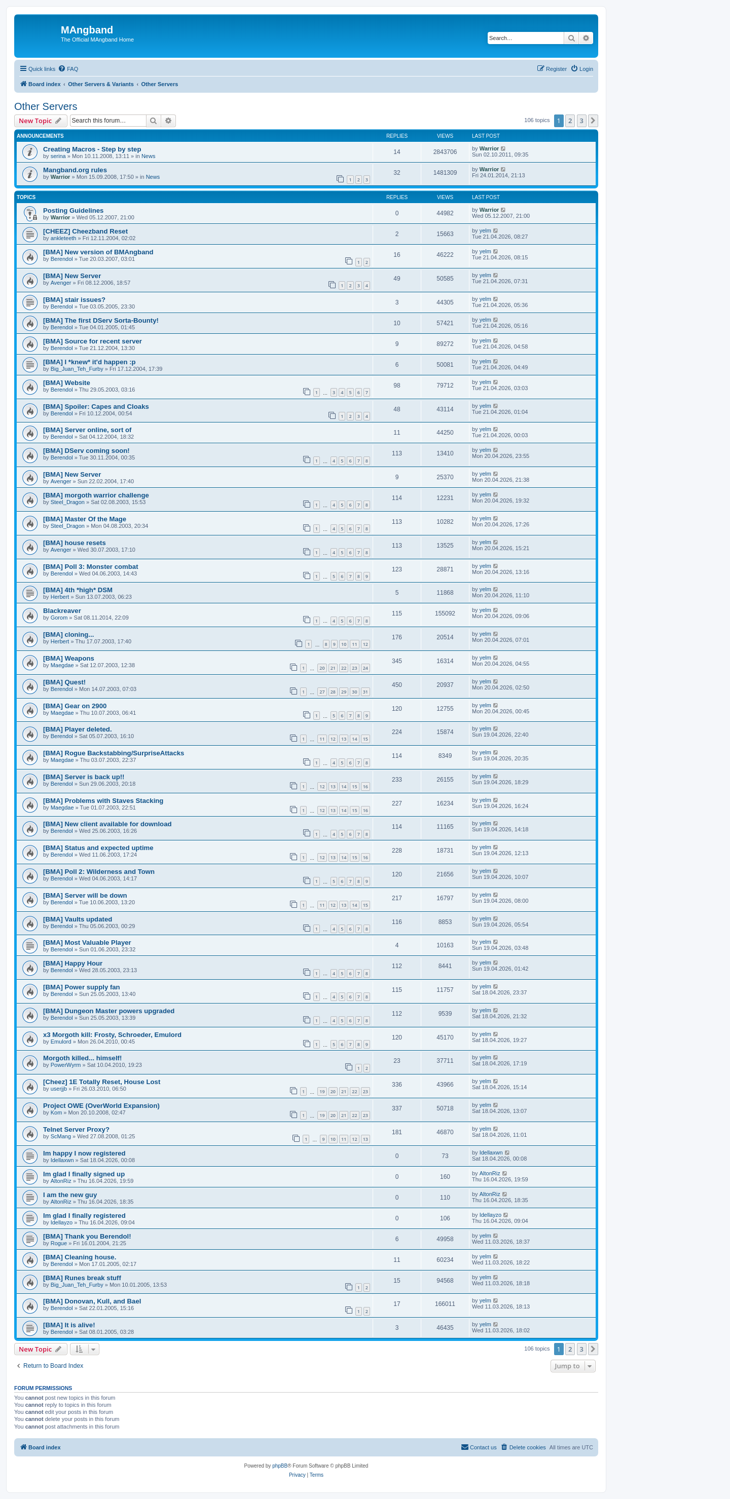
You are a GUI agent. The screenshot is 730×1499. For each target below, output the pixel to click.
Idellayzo (61, 1222)
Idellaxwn (62, 1160)
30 (354, 691)
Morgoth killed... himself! (82, 1058)
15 (365, 739)
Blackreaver (62, 610)
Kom (56, 1112)
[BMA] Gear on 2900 (74, 706)
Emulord (61, 1042)
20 (321, 668)
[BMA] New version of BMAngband (98, 252)
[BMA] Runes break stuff (82, 1278)
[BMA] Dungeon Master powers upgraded (108, 1011)
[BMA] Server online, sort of (87, 430)
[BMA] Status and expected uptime (98, 848)
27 (321, 691)
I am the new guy (70, 1195)
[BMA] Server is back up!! (84, 777)
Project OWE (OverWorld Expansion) (101, 1105)
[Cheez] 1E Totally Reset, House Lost (101, 1082)
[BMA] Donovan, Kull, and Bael (92, 1301)
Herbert (60, 597)
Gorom (59, 617)
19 (321, 1091)
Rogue (59, 1243)
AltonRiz (61, 1181)
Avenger (61, 283)
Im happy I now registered (84, 1153)
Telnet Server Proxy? (76, 1129)
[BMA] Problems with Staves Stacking (103, 800)
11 (354, 644)
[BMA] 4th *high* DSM (78, 590)
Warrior (489, 148)
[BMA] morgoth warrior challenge (96, 495)
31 (365, 691)
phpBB (279, 1466)
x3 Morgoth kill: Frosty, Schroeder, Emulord (112, 1035)
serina (58, 156)
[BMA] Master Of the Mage (84, 519)
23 (354, 668)
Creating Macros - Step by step (92, 149)
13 (343, 739)
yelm (485, 230)
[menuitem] (68, 69)
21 (333, 668)
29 (343, 691)
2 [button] (570, 120)
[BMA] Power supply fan (81, 987)
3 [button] (581, 120)
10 (343, 644)
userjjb (59, 1089)
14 (354, 739)
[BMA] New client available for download (107, 824)
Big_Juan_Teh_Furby (77, 369)
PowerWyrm (66, 1065)
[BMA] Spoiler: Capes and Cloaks (96, 406)
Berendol (62, 259)
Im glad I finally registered (84, 1215)
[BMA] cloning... (68, 634)
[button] (593, 120)
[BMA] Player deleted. (77, 729)
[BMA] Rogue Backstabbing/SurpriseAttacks (113, 753)
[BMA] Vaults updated (77, 919)
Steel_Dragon (68, 502)
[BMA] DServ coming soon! (86, 450)
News (148, 156)
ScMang (61, 1136)
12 (365, 644)
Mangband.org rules (75, 170)
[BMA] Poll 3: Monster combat (90, 566)
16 (365, 786)
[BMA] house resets (74, 543)
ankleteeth (64, 238)
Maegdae (62, 665)
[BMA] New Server (72, 276)
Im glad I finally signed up (84, 1174)
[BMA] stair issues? (74, 299)
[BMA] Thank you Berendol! (87, 1236)
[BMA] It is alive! (69, 1325)
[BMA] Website (66, 383)
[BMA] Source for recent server (92, 341)
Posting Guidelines (73, 210)
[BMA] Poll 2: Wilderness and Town (99, 871)
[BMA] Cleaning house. (79, 1257)
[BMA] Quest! (64, 682)
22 (343, 668)
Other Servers (45, 106)
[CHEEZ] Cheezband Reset (85, 231)
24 (365, 668)
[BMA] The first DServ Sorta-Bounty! (101, 320)
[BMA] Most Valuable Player (87, 942)
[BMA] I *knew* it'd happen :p (89, 362)
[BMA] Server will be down (85, 895)
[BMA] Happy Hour (72, 963)
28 (333, 691)
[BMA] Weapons (68, 658)
